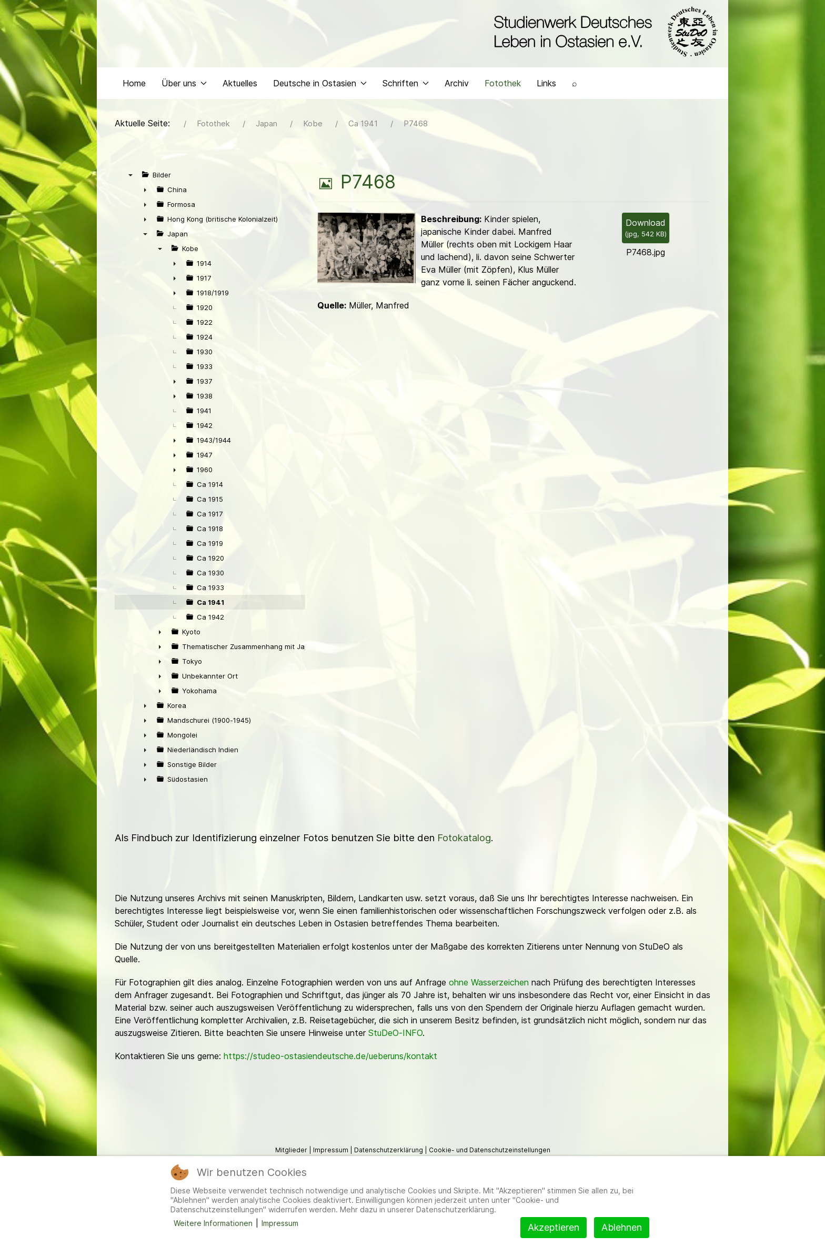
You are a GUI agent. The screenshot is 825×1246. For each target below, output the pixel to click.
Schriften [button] (406, 108)
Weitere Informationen (213, 1223)
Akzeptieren (553, 1227)
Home (134, 108)
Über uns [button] (184, 108)
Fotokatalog (464, 864)
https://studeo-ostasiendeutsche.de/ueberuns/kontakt (330, 1081)
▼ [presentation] (130, 200)
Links (546, 108)
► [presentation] (145, 215)
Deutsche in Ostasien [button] (320, 108)
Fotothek (503, 108)
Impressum (279, 1223)
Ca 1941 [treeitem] (210, 628)
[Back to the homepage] (603, 35)
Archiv (457, 108)
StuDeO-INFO (395, 1058)
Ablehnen (621, 1227)
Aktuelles (240, 108)
